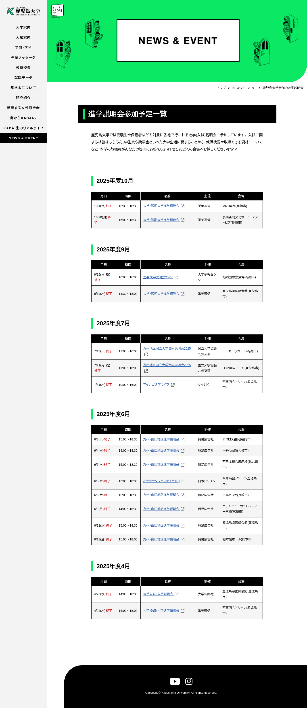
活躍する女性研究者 (23, 108)
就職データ (23, 78)
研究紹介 (23, 98)
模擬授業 (23, 68)
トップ (221, 88)
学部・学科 (23, 47)
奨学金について (23, 88)
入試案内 (23, 37)
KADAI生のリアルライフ (24, 128)
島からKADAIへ (23, 118)
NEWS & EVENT (23, 138)
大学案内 (23, 27)
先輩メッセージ (23, 58)
